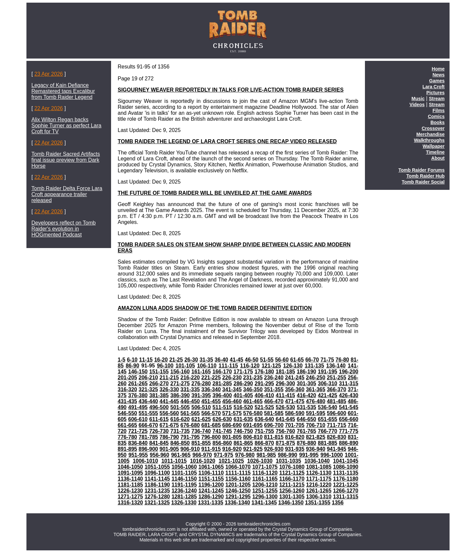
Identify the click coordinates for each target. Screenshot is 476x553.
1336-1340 (237, 502)
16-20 (161, 359)
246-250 (315, 377)
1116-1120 (265, 473)
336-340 (211, 389)
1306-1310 (319, 496)
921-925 (253, 449)
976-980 (245, 455)
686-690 (232, 425)
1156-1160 (238, 479)
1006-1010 (145, 461)
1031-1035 (288, 461)
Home (438, 68)
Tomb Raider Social (423, 182)
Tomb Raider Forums (421, 170)
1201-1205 (238, 485)
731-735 (180, 431)
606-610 (138, 419)
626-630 (222, 419)
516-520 (243, 407)
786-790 (169, 437)
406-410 (264, 395)
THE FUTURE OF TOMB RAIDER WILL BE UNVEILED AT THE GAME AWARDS (215, 193)
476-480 (315, 401)
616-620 (180, 419)
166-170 (222, 371)
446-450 (190, 401)
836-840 (138, 443)
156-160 (180, 371)
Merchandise (430, 134)
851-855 (201, 443)
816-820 (294, 437)
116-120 (249, 365)
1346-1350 (291, 502)
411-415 (285, 395)
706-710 (315, 425)
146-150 (138, 371)
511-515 (222, 407)
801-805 (232, 437)
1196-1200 (211, 485)
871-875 (285, 443)
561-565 (190, 413)
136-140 (336, 365)
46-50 (251, 359)
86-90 (132, 365)
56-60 (282, 359)
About (438, 158)
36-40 (221, 359)
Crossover (433, 128)
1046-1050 (130, 467)
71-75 (327, 359)
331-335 (190, 389)
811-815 (274, 437)
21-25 (176, 359)
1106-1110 (211, 473)
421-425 (327, 395)
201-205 (127, 377)
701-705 (294, 425)
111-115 (228, 365)
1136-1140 (130, 479)
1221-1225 (346, 485)
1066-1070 (238, 467)
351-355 (274, 389)
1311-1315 (346, 496)
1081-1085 (319, 467)
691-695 (253, 425)
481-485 (336, 401)
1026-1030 (260, 461)
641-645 (285, 419)
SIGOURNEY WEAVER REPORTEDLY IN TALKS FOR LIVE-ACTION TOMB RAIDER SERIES (230, 90)
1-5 (121, 359)
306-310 (327, 383)
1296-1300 (265, 496)
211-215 (169, 377)
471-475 (294, 401)
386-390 (180, 395)
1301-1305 (292, 496)
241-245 (294, 377)
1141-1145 (157, 479)
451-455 (211, 401)
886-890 (348, 443)
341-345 (232, 389)
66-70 (312, 359)
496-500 (159, 407)
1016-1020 (203, 461)
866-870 (264, 443)
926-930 (274, 449)
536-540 (327, 407)
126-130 (293, 365)
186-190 (306, 371)
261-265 (138, 383)
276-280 (201, 383)
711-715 (336, 425)
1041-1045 (345, 461)
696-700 (274, 425)
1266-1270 (346, 490)
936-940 (315, 449)
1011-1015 (174, 461)
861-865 (243, 443)
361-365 (315, 389)
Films (438, 110)
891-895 (127, 449)
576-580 (253, 413)
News (438, 74)
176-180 (264, 371)
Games (437, 80)
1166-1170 (292, 479)
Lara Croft (433, 86)
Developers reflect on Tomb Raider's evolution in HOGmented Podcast (63, 228)
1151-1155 (211, 479)
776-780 (127, 437)
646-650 (306, 419)
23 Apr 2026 (48, 74)
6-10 (132, 359)
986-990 (287, 455)
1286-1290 (211, 496)
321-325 (148, 389)
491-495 (138, 407)
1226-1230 (130, 490)
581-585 (274, 413)
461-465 (253, 401)
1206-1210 (265, 485)
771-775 (348, 431)
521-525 (264, 407)
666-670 (148, 425)
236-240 (274, 377)
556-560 (169, 413)
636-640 (264, 419)
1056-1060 (184, 467)
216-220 (190, 377)
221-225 (211, 377)
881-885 (327, 443)
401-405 (243, 395)
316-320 (127, 389)
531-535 (306, 407)
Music (418, 98)
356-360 (294, 389)
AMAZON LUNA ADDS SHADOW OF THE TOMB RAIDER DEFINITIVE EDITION (215, 308)
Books (437, 122)
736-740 (201, 431)
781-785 (148, 437)
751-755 (264, 431)
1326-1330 (184, 502)
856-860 (222, 443)
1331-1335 (210, 502)
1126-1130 (319, 473)
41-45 (236, 359)
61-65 (297, 359)
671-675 (169, 425)
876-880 (306, 443)
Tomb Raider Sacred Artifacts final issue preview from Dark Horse (65, 160)
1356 (338, 502)
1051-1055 (157, 467)
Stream (437, 98)
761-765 (306, 431)
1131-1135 (346, 473)
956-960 (159, 455)
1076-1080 (292, 467)
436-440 (148, 401)
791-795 (190, 437)
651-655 (327, 419)
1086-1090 (346, 467)
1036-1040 (317, 461)
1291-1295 (238, 496)
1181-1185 (130, 485)
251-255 (336, 377)
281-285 (222, 383)
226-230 (232, 377)
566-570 (211, 413)
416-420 (306, 395)
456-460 (232, 401)
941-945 (336, 449)
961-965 (181, 455)
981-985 (266, 455)
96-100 (165, 365)
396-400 (222, 395)
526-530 (285, 407)
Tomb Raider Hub (425, 176)
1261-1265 (319, 490)
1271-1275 (130, 496)
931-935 (294, 449)
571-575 (232, 413)
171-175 (243, 371)
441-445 (169, 401)
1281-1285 (184, 496)
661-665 (127, 425)
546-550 (127, 413)
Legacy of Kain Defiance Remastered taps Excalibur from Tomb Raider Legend (63, 91)
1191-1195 (184, 485)
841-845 (159, 443)
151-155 (159, 371)
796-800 (211, 437)
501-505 (180, 407)
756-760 (285, 431)
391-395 (201, 395)
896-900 (148, 449)
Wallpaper (434, 146)
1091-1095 (130, 473)
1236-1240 (184, 490)
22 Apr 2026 (48, 108)
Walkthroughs (429, 140)
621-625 (201, 419)
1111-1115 (238, 473)
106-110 (207, 365)
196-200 (348, 371)
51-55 (267, 359)
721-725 (138, 431)
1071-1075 (265, 467)
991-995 (309, 455)
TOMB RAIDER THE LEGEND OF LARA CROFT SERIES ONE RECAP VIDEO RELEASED (227, 141)
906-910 (190, 449)
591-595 (315, 413)
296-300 (285, 383)
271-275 (180, 383)
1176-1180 (346, 479)
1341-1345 (264, 502)
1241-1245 (211, 490)
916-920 (232, 449)
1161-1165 (265, 479)
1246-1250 (238, 490)
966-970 (202, 455)
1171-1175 (319, 479)
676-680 (190, 425)
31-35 (206, 359)
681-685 (211, 425)
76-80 (342, 359)
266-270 (159, 383)
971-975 (223, 455)
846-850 (180, 443)
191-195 (327, 371)
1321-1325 (157, 502)
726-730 (159, 431)
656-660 (348, 419)
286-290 (243, 383)
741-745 (222, 431)
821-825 (315, 437)
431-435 (127, 401)
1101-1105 (184, 473)
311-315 (348, 383)
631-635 (243, 419)
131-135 (314, 365)
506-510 (201, 407)
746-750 (243, 431)
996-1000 (332, 455)
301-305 (306, 383)
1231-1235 (157, 490)
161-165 (201, 371)
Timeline (435, 152)
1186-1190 (157, 485)
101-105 (185, 365)
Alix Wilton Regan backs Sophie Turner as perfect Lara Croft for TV (66, 125)
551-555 (148, 413)
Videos (417, 104)
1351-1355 (318, 502)
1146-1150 (184, 479)
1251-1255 (265, 490)
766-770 (327, 431)
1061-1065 (211, 467)
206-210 (148, 377)
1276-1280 (157, 496)
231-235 (253, 377)
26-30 (191, 359)
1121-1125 (292, 473)
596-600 (336, 413)
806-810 (253, 437)
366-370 (336, 389)
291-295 (264, 383)
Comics (436, 116)
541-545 (348, 407)
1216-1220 (319, 485)
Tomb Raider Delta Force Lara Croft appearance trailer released (66, 194)
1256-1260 (292, 490)
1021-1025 (231, 461)
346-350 (253, 389)
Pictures (435, 92)
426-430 (348, 395)
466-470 (274, 401)
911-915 (211, 449)
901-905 (169, 449)
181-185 (285, 371)
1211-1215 (292, 485)
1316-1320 (130, 502)
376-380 (138, 395)
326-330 (169, 389)
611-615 (159, 419)
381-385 (159, 395)
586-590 (294, 413)
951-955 (138, 455)
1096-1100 (157, 473)
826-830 (336, 437)
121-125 (271, 365)
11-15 (146, 359)
